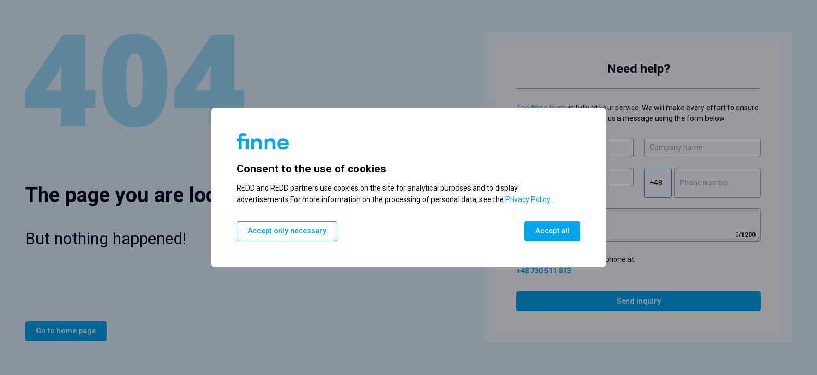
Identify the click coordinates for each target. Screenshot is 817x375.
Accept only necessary (286, 231)
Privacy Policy (527, 199)
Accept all (552, 231)
